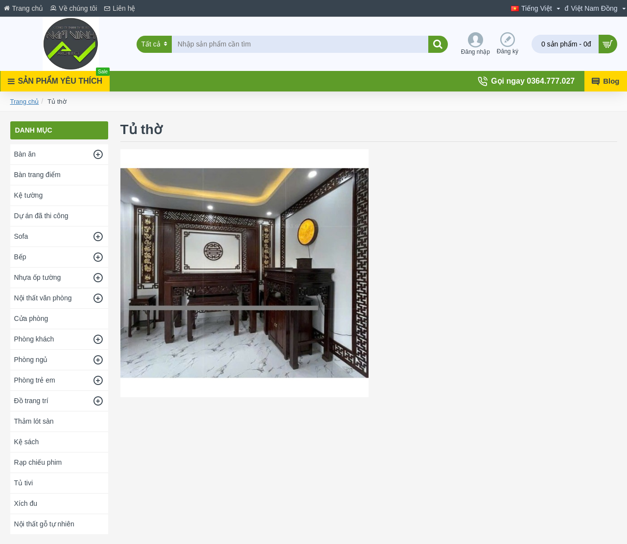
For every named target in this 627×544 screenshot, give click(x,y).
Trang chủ (24, 101)
